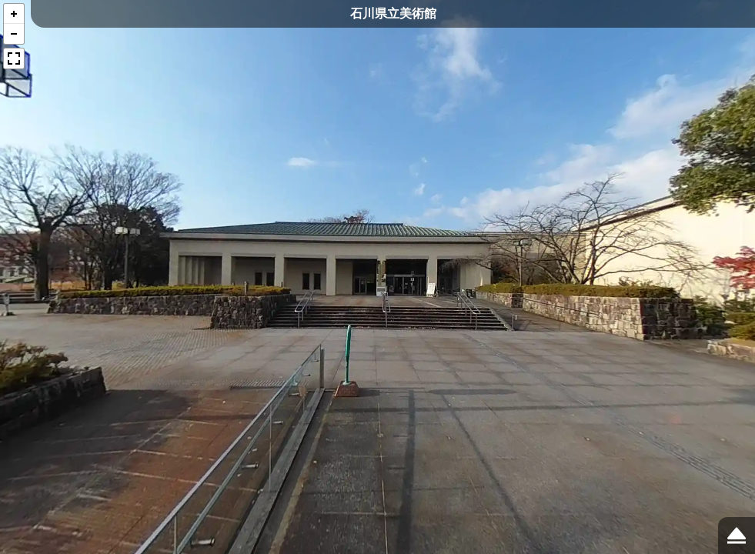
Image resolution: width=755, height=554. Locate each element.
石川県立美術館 (393, 13)
